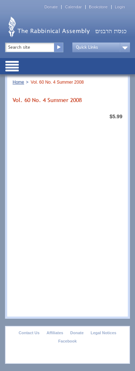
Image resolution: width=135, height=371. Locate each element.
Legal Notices (104, 333)
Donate (51, 7)
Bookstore (98, 7)
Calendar (73, 7)
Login (120, 7)
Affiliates (54, 333)
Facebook (67, 341)
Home (18, 82)
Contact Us (29, 333)
